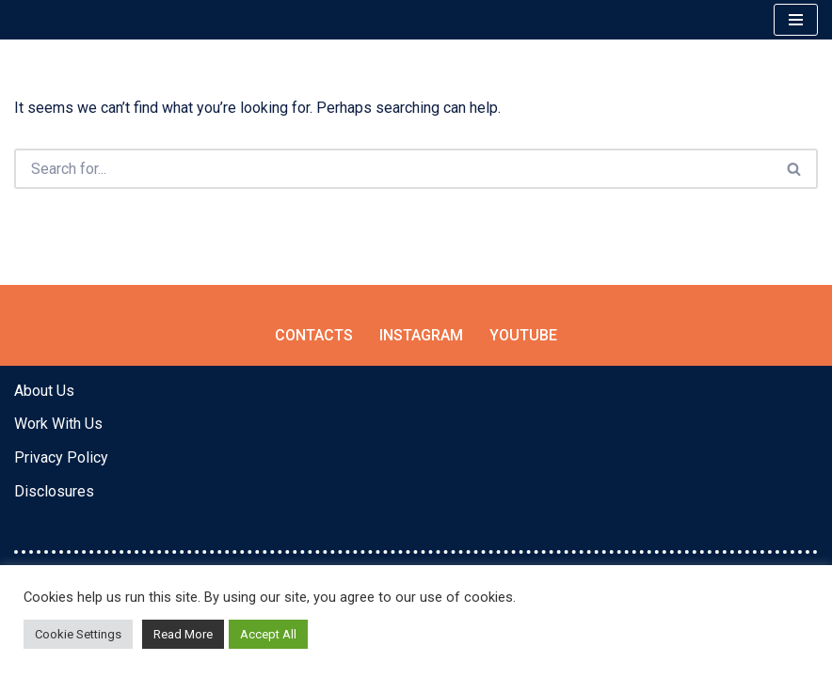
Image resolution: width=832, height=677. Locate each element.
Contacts (314, 335)
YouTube (523, 335)
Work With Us (58, 424)
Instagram (421, 335)
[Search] (393, 169)
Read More (183, 634)
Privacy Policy (61, 457)
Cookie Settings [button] (78, 634)
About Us (44, 391)
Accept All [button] (268, 634)
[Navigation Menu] (796, 20)
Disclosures (54, 491)
